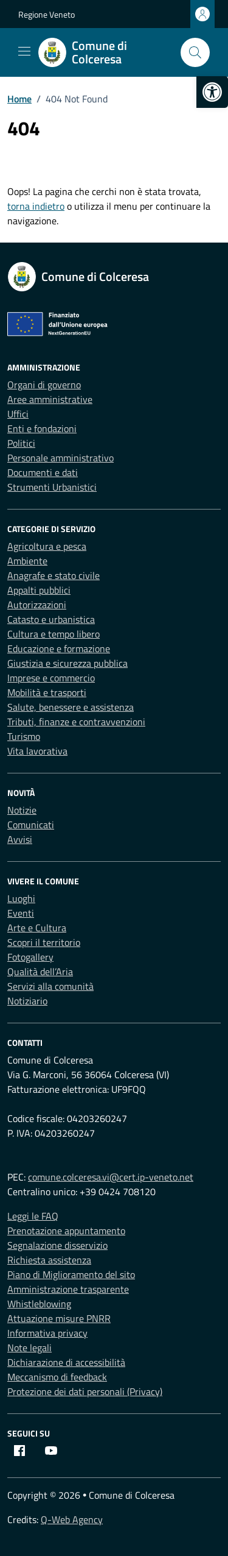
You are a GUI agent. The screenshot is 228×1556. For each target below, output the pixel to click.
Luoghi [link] (21, 898)
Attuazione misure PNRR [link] (59, 1318)
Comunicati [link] (30, 824)
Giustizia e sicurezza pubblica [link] (67, 663)
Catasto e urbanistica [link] (51, 619)
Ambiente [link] (27, 560)
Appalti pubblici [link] (39, 590)
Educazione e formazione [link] (58, 648)
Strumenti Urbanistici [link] (52, 487)
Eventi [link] (20, 913)
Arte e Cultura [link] (36, 927)
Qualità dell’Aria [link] (40, 971)
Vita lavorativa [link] (37, 751)
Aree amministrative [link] (49, 399)
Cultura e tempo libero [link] (53, 634)
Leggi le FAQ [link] (32, 1216)
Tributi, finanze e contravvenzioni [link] (76, 721)
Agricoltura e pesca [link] (46, 546)
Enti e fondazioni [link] (42, 428)
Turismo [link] (23, 736)
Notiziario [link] (27, 1000)
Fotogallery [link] (30, 957)
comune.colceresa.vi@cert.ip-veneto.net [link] (110, 1177)
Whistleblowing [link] (39, 1303)
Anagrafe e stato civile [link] (53, 575)
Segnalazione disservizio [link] (57, 1245)
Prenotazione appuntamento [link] (66, 1230)
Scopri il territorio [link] (43, 942)
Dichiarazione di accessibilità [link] (66, 1362)
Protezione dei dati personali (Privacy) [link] (84, 1391)
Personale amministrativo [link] (60, 457)
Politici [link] (21, 443)
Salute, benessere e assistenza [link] (70, 707)
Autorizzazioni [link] (36, 604)
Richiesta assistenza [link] (49, 1259)
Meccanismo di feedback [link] (57, 1376)
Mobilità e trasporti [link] (46, 692)
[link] (212, 92)
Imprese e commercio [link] (51, 677)
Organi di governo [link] (44, 384)
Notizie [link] (21, 810)
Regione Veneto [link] (46, 14)
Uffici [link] (18, 414)
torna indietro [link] (35, 206)
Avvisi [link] (19, 839)
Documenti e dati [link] (42, 472)
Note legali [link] (29, 1347)
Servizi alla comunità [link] (50, 986)
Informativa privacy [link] (47, 1333)
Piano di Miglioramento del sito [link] (71, 1274)
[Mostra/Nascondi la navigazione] (24, 51)
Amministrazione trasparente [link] (68, 1289)
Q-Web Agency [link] (72, 1519)
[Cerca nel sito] (195, 52)
